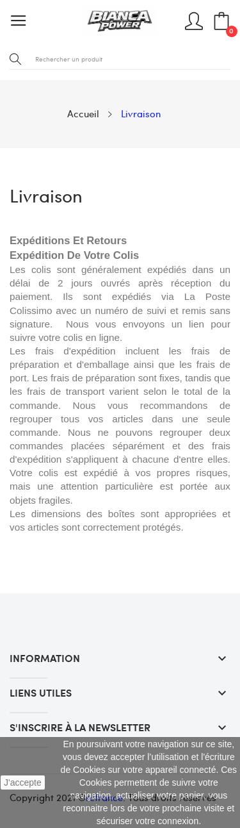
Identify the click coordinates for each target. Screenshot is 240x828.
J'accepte (23, 782)
